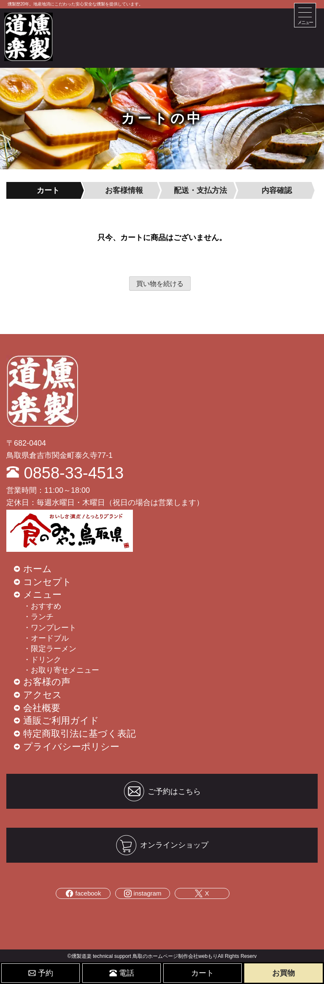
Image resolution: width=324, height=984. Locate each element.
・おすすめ (42, 606)
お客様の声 (46, 681)
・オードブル (46, 638)
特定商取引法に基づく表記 (79, 733)
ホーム (37, 569)
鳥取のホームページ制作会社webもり (175, 956)
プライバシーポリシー (71, 746)
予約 (40, 973)
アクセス (42, 695)
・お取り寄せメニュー (61, 670)
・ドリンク (42, 659)
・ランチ (38, 616)
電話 (121, 973)
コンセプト (47, 582)
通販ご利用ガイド (61, 720)
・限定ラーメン (49, 648)
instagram (143, 893)
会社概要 (41, 708)
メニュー (42, 594)
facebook (83, 893)
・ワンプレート (49, 627)
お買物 (283, 973)
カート (202, 973)
